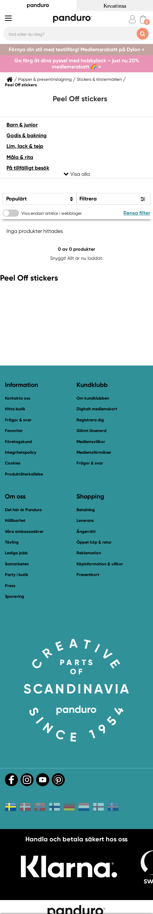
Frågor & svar (18, 419)
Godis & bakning (27, 135)
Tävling (12, 542)
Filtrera (88, 199)
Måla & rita (20, 157)
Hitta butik (15, 408)
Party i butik (16, 574)
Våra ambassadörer (24, 531)
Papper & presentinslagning (45, 79)
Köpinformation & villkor (99, 563)
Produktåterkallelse (24, 474)
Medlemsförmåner (93, 452)
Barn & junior (22, 125)
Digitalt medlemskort (96, 408)
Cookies (13, 463)
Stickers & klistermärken (99, 79)
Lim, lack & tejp (25, 146)
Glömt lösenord (91, 430)
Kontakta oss (17, 398)
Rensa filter (136, 213)
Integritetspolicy (20, 452)
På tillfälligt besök (28, 168)
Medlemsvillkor (90, 441)
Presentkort (87, 574)
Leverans (85, 520)
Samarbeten (17, 563)
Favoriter (14, 430)
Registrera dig (90, 419)
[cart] (143, 19)
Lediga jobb (16, 552)
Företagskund (18, 441)
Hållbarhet (15, 520)
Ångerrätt (86, 531)
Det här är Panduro (23, 509)
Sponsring (14, 596)
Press (10, 585)
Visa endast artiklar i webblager (51, 213)
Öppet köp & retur (94, 542)
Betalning (85, 509)
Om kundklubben (92, 398)
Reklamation (88, 552)
